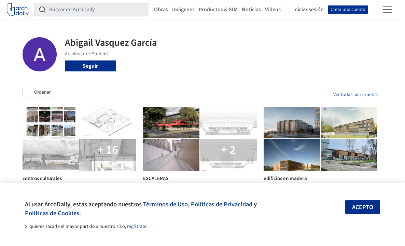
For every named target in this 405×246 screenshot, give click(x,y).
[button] (39, 92)
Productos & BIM (218, 9)
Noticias (251, 9)
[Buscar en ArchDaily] (96, 9)
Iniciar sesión (308, 9)
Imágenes (183, 9)
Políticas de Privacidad (221, 204)
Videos (273, 9)
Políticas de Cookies (52, 213)
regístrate (136, 226)
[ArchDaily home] (18, 9)
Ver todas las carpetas (355, 94)
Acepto (362, 207)
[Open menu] (387, 9)
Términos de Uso (165, 204)
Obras (161, 9)
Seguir (90, 66)
